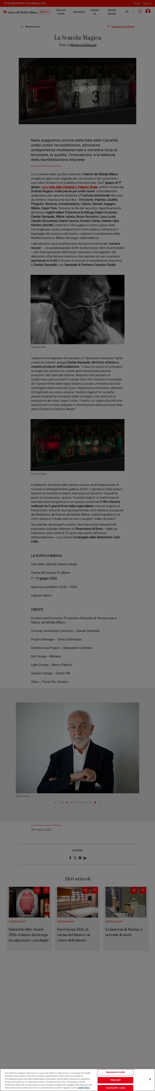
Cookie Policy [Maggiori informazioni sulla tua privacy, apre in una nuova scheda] (83, 1088)
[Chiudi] (150, 1079)
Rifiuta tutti (115, 1080)
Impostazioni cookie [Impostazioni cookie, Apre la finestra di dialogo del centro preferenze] (115, 1072)
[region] (77, 1080)
